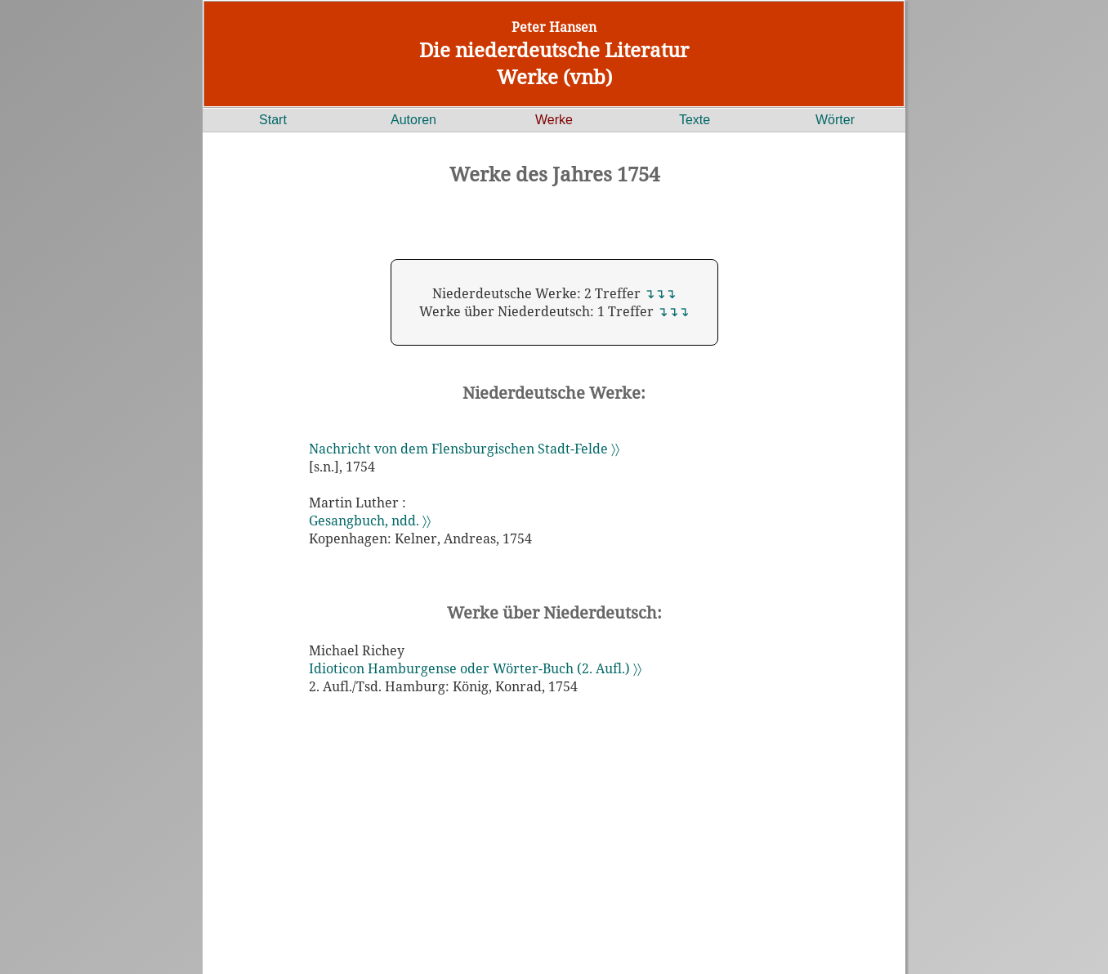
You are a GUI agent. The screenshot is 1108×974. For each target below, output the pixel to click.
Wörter (835, 120)
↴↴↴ (660, 293)
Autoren (413, 120)
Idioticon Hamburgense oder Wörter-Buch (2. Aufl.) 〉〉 (475, 668)
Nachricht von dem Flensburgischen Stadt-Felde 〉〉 (464, 449)
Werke (554, 120)
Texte (694, 120)
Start (273, 120)
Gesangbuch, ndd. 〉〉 (370, 520)
